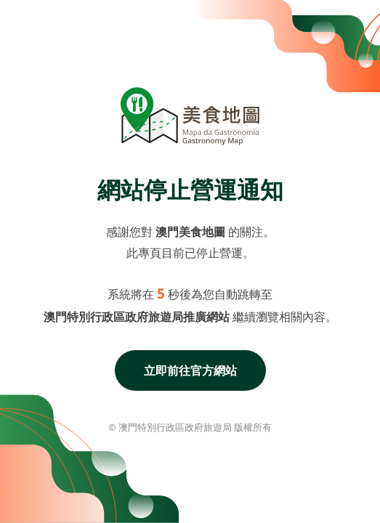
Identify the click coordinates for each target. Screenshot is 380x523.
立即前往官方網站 (190, 370)
